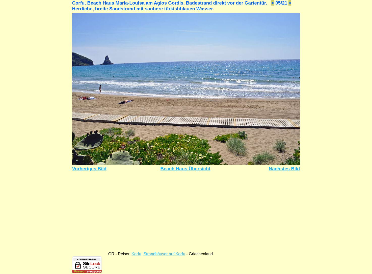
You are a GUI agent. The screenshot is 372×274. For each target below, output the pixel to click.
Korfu (136, 254)
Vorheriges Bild (89, 168)
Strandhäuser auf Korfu (164, 254)
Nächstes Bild (284, 168)
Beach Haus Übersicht (185, 168)
